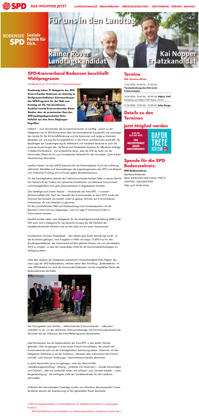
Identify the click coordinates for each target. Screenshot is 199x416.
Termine (176, 6)
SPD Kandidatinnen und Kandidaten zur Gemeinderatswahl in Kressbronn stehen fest (76, 411)
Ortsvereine (160, 6)
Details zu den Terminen (138, 115)
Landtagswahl (85, 6)
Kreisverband (108, 6)
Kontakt (189, 6)
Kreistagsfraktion (135, 6)
